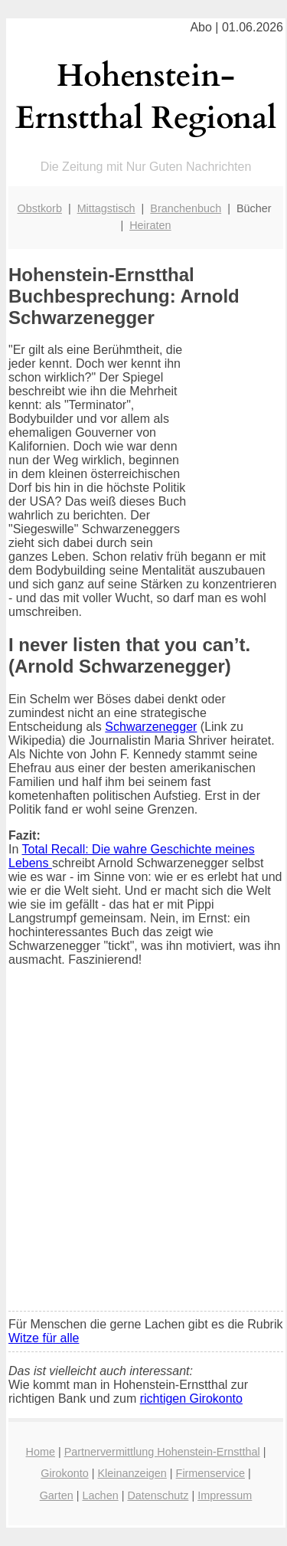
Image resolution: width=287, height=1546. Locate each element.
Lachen (100, 1495)
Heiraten (150, 225)
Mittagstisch (106, 208)
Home (40, 1452)
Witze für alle (43, 1338)
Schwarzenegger (151, 726)
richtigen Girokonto (191, 1398)
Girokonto (64, 1473)
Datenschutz (157, 1495)
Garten (56, 1495)
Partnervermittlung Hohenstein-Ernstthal (162, 1452)
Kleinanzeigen (131, 1473)
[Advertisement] (143, 1148)
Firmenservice (210, 1473)
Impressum (224, 1495)
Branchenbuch (185, 208)
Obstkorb (40, 208)
